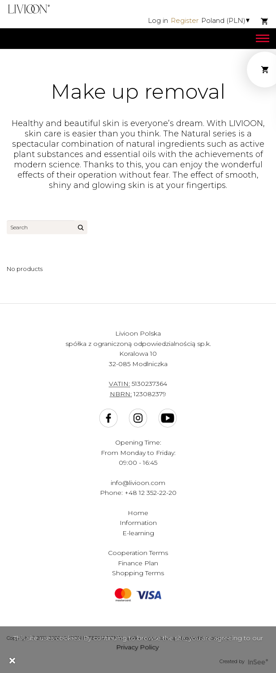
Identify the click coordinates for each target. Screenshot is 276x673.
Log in (158, 20)
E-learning (138, 533)
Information (138, 523)
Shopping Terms (138, 573)
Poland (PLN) (223, 20)
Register (184, 20)
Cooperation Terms (138, 553)
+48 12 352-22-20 (151, 493)
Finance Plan (138, 563)
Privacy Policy (137, 647)
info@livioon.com (138, 483)
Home (138, 513)
